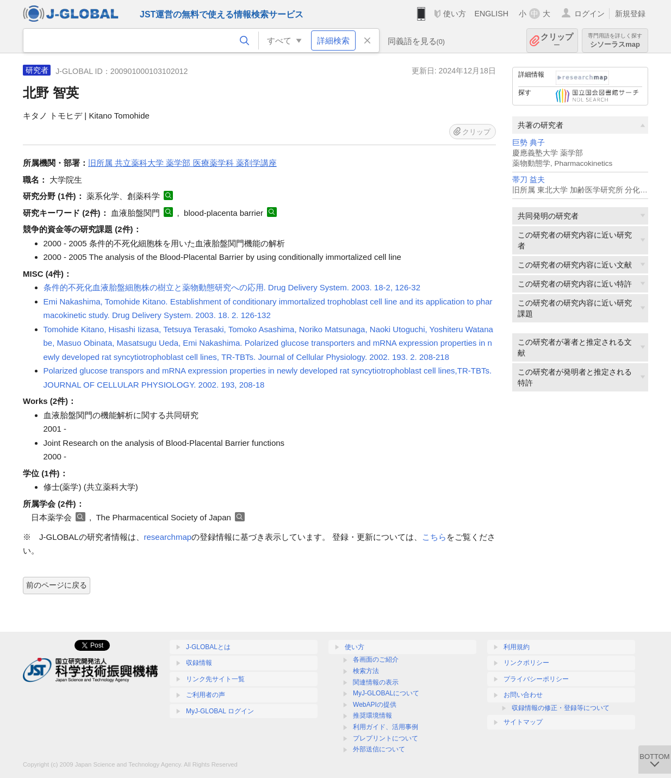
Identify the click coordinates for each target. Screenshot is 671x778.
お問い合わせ (523, 695)
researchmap (168, 537)
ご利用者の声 (205, 695)
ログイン (589, 13)
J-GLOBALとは (208, 647)
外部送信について (379, 749)
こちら (434, 537)
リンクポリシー (526, 663)
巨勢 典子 (528, 143)
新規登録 (630, 13)
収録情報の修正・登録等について (561, 708)
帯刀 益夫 (528, 180)
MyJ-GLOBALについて (386, 693)
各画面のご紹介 (376, 659)
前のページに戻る (56, 585)
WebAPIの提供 (374, 704)
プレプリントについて (385, 738)
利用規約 (517, 647)
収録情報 (199, 663)
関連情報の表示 (376, 682)
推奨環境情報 (372, 715)
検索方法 (366, 671)
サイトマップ (523, 722)
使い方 (454, 13)
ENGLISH (491, 13)
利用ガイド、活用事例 (385, 727)
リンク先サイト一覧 (215, 679)
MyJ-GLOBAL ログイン (220, 711)
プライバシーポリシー (536, 679)
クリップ (556, 40)
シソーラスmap (615, 40)
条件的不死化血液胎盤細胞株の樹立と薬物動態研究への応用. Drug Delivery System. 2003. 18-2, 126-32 (232, 287)
